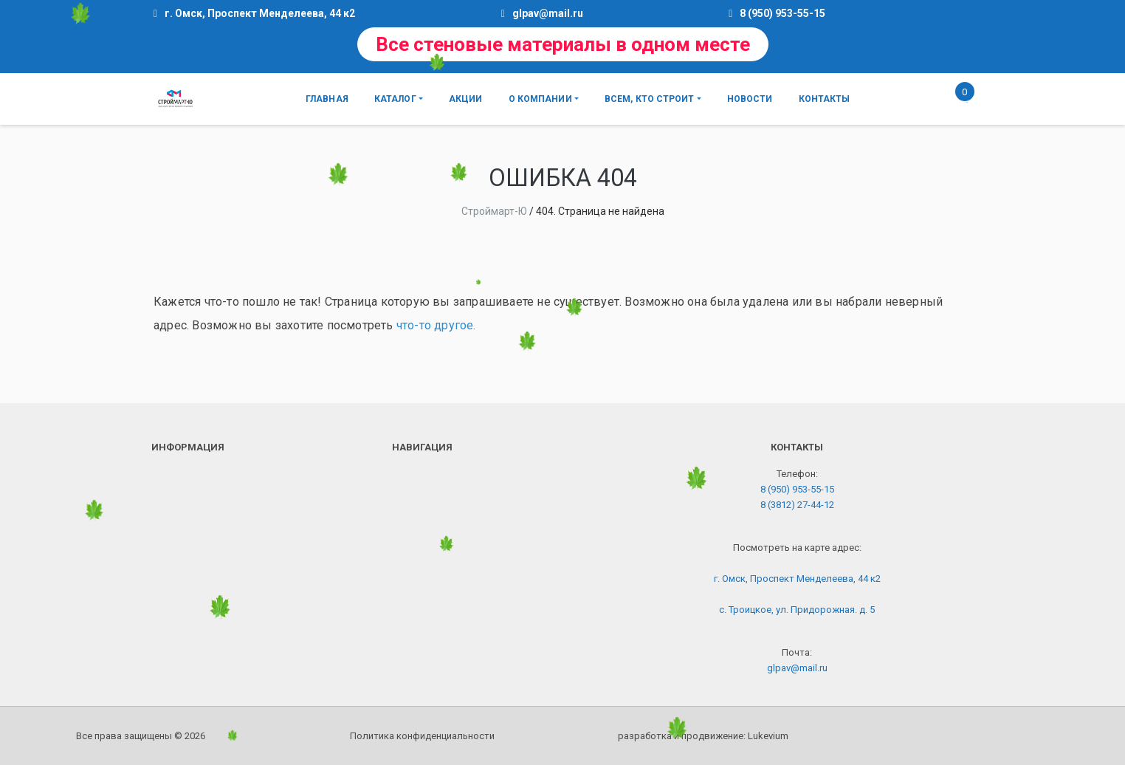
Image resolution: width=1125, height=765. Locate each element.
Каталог (395, 99)
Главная (327, 99)
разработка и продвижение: (703, 735)
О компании (540, 99)
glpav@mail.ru (547, 13)
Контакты (824, 99)
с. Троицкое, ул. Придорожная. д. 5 (797, 609)
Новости (750, 99)
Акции (466, 99)
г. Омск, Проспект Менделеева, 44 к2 (797, 578)
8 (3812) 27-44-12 (797, 504)
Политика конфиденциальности (422, 735)
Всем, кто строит (650, 99)
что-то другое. (436, 325)
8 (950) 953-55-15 (782, 13)
